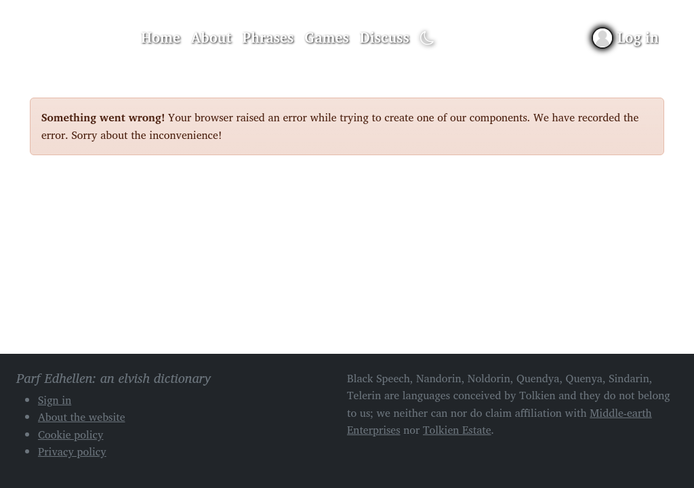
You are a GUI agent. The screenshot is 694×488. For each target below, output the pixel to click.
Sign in (54, 400)
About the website (81, 417)
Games (326, 37)
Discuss (384, 37)
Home (160, 37)
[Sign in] (626, 38)
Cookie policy (71, 434)
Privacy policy (72, 451)
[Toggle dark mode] (427, 38)
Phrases (268, 37)
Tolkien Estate (457, 430)
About (211, 37)
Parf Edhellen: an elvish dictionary (77, 38)
